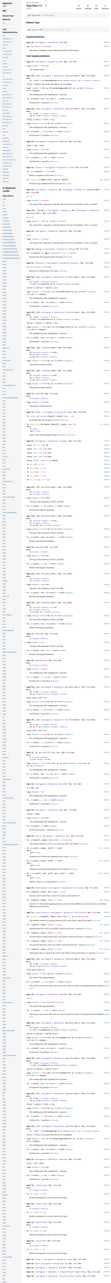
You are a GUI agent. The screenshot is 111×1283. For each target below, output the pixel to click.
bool (64, 892)
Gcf (31, 357)
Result (73, 253)
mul (31, 677)
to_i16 (33, 468)
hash (32, 416)
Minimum (33, 612)
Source (29, 8)
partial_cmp (36, 916)
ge (31, 949)
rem (31, 1048)
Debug (38, 249)
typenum (29, 3)
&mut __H (68, 416)
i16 (40, 449)
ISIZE (35, 460)
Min (43, 574)
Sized (37, 431)
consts (36, 3)
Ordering (67, 840)
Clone (38, 167)
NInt (72, 75)
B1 (61, 1002)
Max (43, 487)
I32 (34, 453)
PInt (46, 15)
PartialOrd (41, 912)
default (33, 267)
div (31, 302)
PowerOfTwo (66, 1272)
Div (67, 277)
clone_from (35, 180)
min (31, 593)
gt (31, 941)
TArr (49, 752)
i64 (40, 456)
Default (40, 263)
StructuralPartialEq (70, 1276)
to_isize (34, 480)
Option (75, 916)
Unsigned (40, 42)
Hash (38, 412)
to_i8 (32, 464)
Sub (67, 1093)
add (31, 99)
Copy (38, 1259)
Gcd (43, 347)
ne (31, 900)
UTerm (55, 1002)
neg (31, 826)
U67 (50, 15)
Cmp (34, 80)
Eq (37, 1263)
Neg (61, 810)
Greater (45, 200)
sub (31, 1116)
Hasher (44, 416)
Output (35, 66)
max (31, 506)
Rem (67, 1023)
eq (31, 892)
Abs (61, 61)
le (31, 933)
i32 (40, 453)
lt (31, 925)
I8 (34, 445)
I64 (34, 456)
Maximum (33, 525)
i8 (38, 445)
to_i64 (33, 476)
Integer (63, 441)
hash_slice (35, 424)
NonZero (53, 42)
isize (43, 460)
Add (67, 75)
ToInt (38, 1185)
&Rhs (50, 900)
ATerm (43, 660)
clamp (32, 873)
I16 (34, 449)
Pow (67, 959)
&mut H (71, 424)
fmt (31, 253)
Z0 (65, 141)
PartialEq (41, 888)
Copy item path (46, 5)
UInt (49, 1002)
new (35, 46)
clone (32, 171)
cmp (31, 840)
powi (32, 982)
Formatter (55, 253)
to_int (33, 1194)
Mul (37, 660)
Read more (54, 102)
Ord (37, 836)
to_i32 (33, 472)
